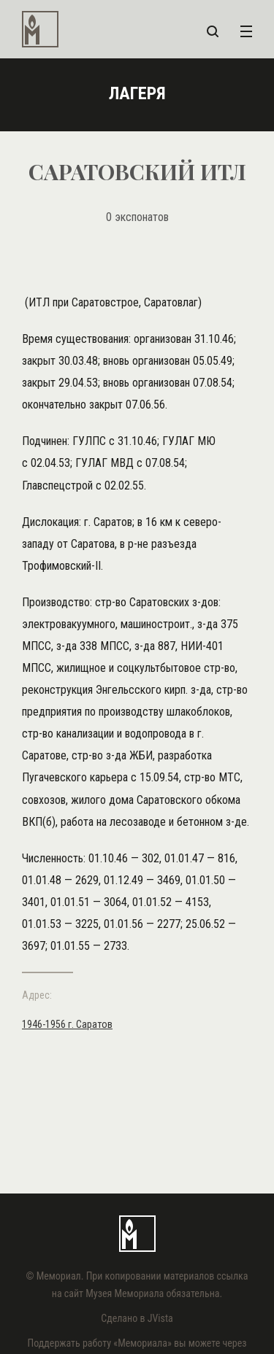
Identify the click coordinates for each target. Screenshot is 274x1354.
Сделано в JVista (137, 1318)
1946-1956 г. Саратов (67, 1024)
